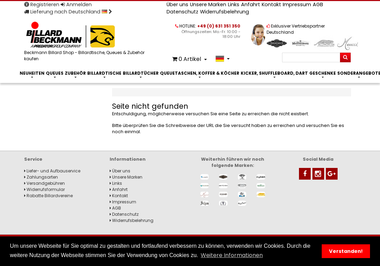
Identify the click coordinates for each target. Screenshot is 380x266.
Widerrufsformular (44, 189)
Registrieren (41, 4)
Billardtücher (141, 73)
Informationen (128, 159)
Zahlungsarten (41, 177)
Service (33, 159)
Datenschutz (182, 11)
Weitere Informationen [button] (232, 255)
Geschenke (322, 73)
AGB (318, 4)
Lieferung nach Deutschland (68, 11)
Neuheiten (32, 73)
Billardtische (104, 73)
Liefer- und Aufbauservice (52, 171)
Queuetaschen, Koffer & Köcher (199, 73)
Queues (54, 73)
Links (233, 4)
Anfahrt (250, 4)
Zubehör (75, 73)
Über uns (177, 4)
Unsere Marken (208, 4)
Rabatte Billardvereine (48, 196)
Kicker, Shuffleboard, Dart (274, 73)
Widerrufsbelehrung (224, 11)
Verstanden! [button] (346, 251)
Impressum (297, 4)
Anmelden (76, 4)
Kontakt (271, 4)
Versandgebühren (44, 183)
